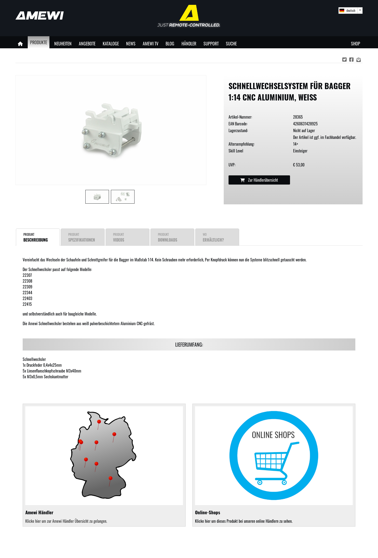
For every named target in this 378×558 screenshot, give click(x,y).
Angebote (87, 43)
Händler (189, 43)
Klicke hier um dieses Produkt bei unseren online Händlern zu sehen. (274, 465)
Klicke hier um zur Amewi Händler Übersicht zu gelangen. (66, 521)
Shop (355, 43)
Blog (170, 43)
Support (211, 43)
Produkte (38, 42)
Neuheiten (63, 43)
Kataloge (111, 43)
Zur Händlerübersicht (259, 180)
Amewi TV (150, 43)
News (130, 43)
